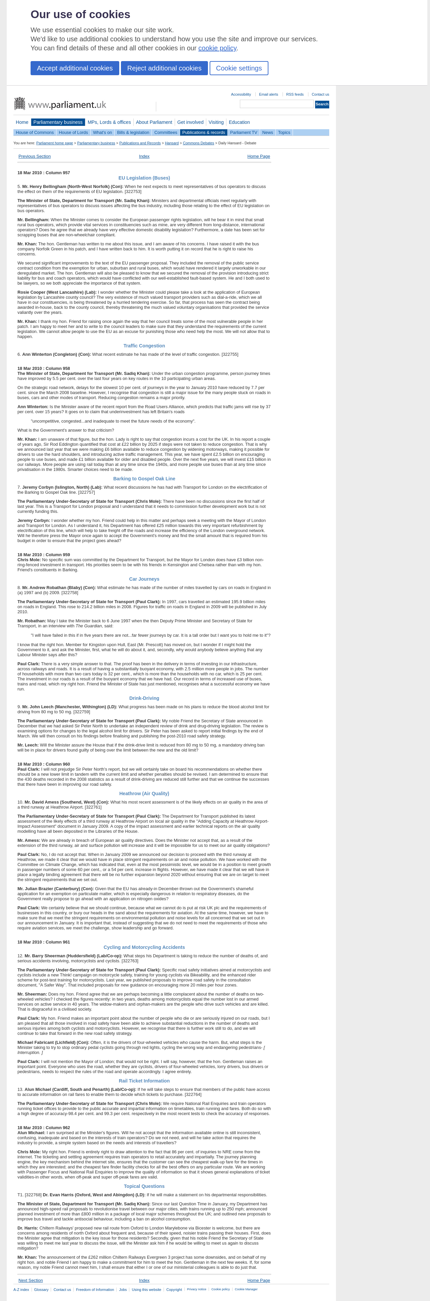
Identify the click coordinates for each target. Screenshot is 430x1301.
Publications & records (203, 132)
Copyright (174, 1290)
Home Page (258, 156)
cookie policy (217, 48)
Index (144, 156)
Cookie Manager (246, 1289)
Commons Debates (198, 143)
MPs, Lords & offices (109, 122)
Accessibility (241, 94)
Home (22, 122)
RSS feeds (295, 94)
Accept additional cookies (75, 68)
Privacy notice (196, 1289)
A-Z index (21, 1290)
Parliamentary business (58, 122)
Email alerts (268, 94)
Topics (284, 132)
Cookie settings (239, 68)
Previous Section (34, 156)
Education (239, 122)
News (267, 132)
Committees (165, 132)
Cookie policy (220, 1289)
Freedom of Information (95, 1290)
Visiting (216, 122)
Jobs (123, 1290)
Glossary (41, 1290)
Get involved (190, 122)
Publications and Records (140, 143)
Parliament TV (243, 132)
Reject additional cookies (164, 68)
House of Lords (73, 132)
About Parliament (154, 122)
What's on (102, 132)
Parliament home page (54, 143)
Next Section (30, 1280)
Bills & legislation (133, 132)
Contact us (320, 94)
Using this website (146, 1290)
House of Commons (35, 132)
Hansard (172, 143)
